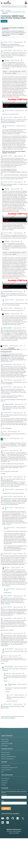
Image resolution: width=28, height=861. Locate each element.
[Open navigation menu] (1, 3)
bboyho (7, 60)
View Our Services (5, 754)
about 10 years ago (17, 50)
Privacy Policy (4, 780)
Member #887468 (9, 404)
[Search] (25, 6)
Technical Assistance (6, 769)
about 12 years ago (17, 618)
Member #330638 (7, 327)
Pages (4, 21)
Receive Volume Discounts (7, 758)
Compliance (4, 782)
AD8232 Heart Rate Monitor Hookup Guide (13, 12)
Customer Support (5, 765)
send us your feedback (9, 718)
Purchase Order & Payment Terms (9, 767)
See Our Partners (5, 752)
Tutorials (8, 10)
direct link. (5, 670)
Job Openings (4, 745)
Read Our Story (5, 739)
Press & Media (4, 741)
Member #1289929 (7, 291)
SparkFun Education (6, 743)
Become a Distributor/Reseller (8, 756)
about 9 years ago (17, 327)
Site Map (3, 785)
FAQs (2, 771)
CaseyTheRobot (9, 666)
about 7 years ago (15, 60)
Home (2, 10)
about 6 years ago (18, 117)
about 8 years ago (18, 42)
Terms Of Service (5, 778)
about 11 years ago (17, 496)
